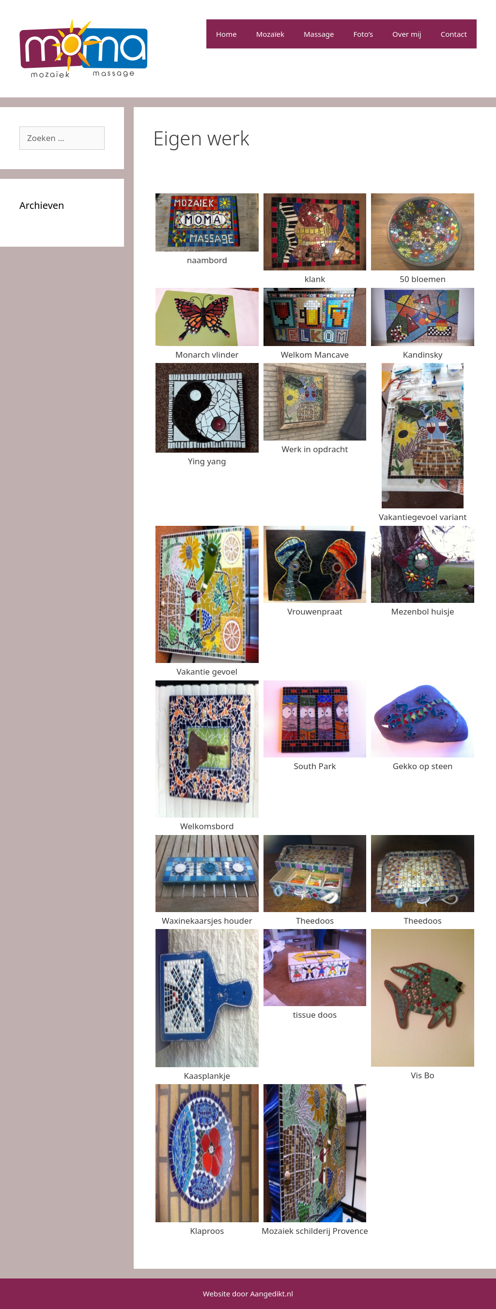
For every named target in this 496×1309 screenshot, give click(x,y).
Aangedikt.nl (272, 1293)
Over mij (406, 34)
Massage (319, 34)
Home (226, 34)
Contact (454, 34)
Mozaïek (270, 34)
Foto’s (363, 34)
